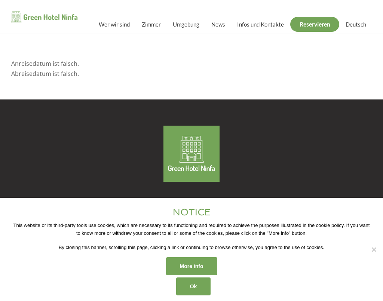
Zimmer (151, 24)
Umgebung (186, 24)
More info (191, 266)
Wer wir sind (114, 24)
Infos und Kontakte (260, 24)
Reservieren (315, 24)
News (218, 24)
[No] (373, 249)
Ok (193, 286)
